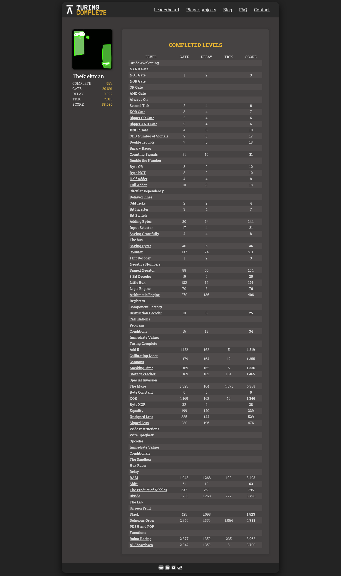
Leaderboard (166, 9)
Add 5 (134, 349)
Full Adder (138, 185)
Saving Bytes (140, 246)
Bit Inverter (139, 209)
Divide (135, 496)
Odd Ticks (138, 203)
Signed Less (139, 422)
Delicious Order (142, 520)
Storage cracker (142, 374)
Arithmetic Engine (145, 294)
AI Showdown (141, 544)
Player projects (201, 9)
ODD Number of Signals (149, 136)
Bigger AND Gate (143, 124)
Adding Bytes (141, 221)
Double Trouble (142, 142)
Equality (137, 410)
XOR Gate (137, 111)
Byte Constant (141, 392)
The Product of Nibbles (148, 490)
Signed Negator (142, 270)
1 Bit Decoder (140, 258)
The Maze (138, 386)
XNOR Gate (139, 130)
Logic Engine (140, 288)
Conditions (138, 331)
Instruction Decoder (146, 313)
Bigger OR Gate (142, 117)
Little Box (137, 282)
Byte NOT (138, 172)
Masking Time (141, 368)
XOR (133, 398)
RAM (134, 477)
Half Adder (138, 178)
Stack (134, 514)
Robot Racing (140, 538)
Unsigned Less (141, 416)
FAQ (243, 9)
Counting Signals (144, 154)
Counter (136, 252)
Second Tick (139, 105)
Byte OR (136, 166)
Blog (227, 9)
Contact (262, 9)
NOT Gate (137, 75)
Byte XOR (137, 404)
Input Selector (141, 227)
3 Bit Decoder (140, 276)
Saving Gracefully (144, 233)
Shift (134, 483)
